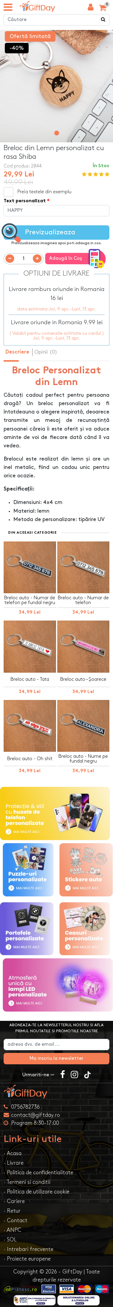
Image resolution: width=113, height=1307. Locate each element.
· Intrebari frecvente (28, 1249)
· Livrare (14, 1163)
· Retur (12, 1211)
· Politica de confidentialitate (38, 1172)
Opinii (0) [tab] (45, 352)
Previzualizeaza (39, 232)
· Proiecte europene (27, 1258)
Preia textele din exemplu (44, 192)
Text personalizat (25, 201)
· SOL (10, 1239)
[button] (57, 133)
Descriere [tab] (17, 352)
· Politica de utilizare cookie (36, 1191)
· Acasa (12, 1153)
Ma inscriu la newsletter (56, 1058)
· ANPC (12, 1230)
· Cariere (14, 1201)
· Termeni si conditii (27, 1182)
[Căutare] (103, 19)
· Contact (15, 1220)
